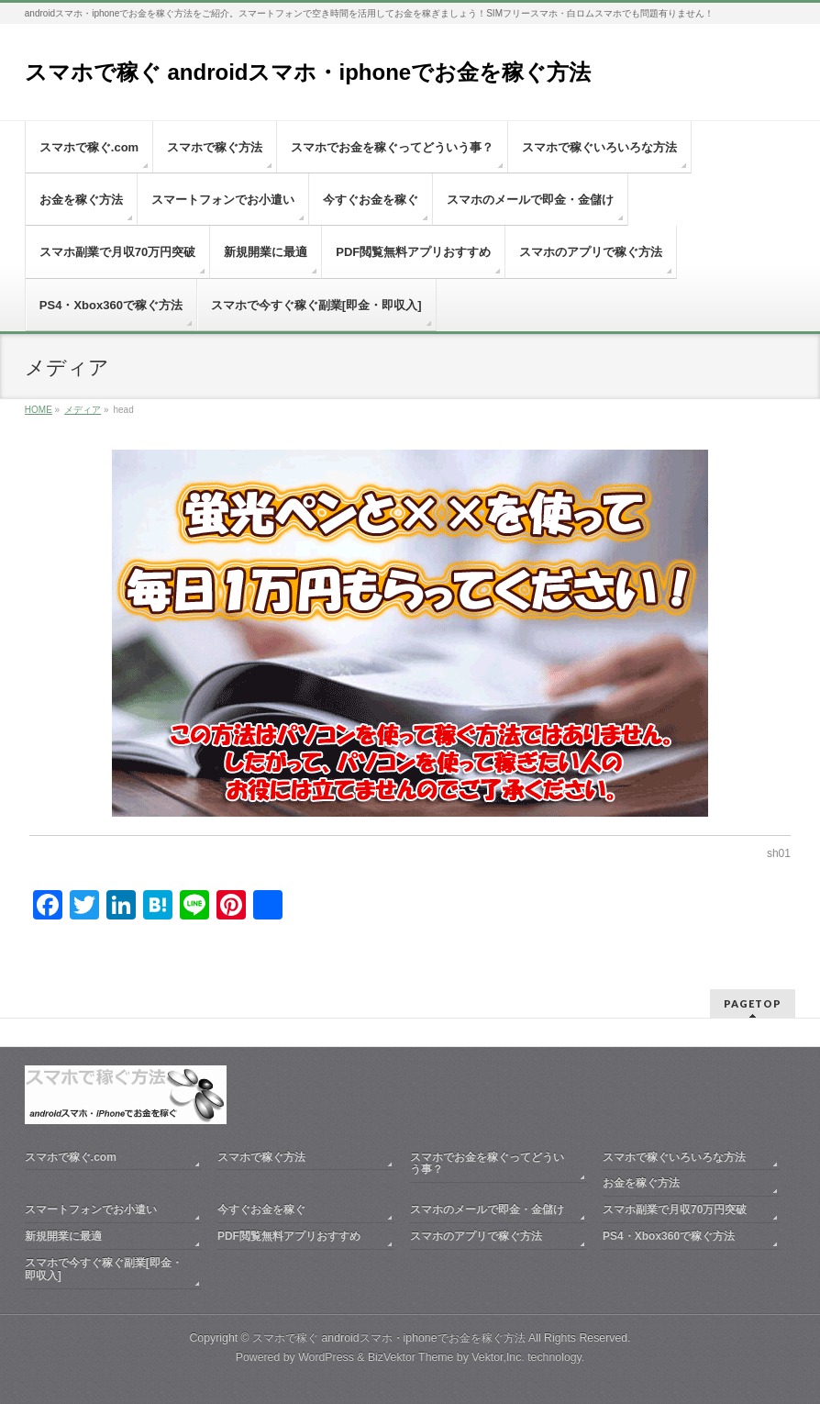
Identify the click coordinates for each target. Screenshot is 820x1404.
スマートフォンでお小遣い (91, 1209)
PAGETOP (752, 1003)
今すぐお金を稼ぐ (261, 1209)
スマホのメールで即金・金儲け (487, 1209)
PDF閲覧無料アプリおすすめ (288, 1236)
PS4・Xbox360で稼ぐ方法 (669, 1236)
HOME (38, 410)
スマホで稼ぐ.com (70, 1157)
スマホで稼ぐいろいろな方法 (674, 1157)
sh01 (779, 853)
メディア (82, 410)
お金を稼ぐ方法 (641, 1182)
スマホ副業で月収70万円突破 (675, 1209)
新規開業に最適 (63, 1236)
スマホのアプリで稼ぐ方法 (476, 1236)
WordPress (326, 1357)
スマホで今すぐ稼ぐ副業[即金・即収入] (104, 1269)
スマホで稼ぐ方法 (261, 1157)
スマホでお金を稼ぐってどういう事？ (487, 1163)
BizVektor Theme (411, 1357)
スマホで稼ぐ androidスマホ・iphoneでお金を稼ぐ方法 (308, 72)
